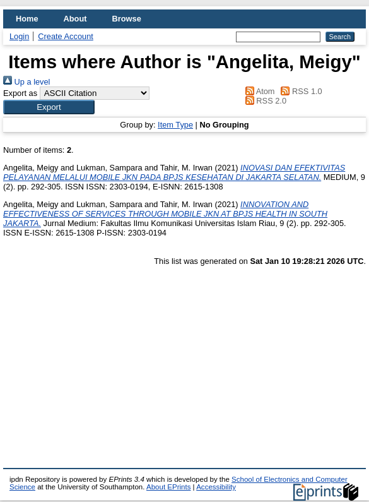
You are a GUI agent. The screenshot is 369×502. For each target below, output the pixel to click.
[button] (49, 107)
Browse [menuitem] (126, 18)
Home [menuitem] (27, 18)
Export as (20, 93)
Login (19, 36)
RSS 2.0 (263, 100)
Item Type (175, 124)
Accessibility (216, 487)
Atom (257, 91)
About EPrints (168, 487)
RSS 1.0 (299, 91)
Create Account (65, 36)
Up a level (26, 82)
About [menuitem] (75, 18)
